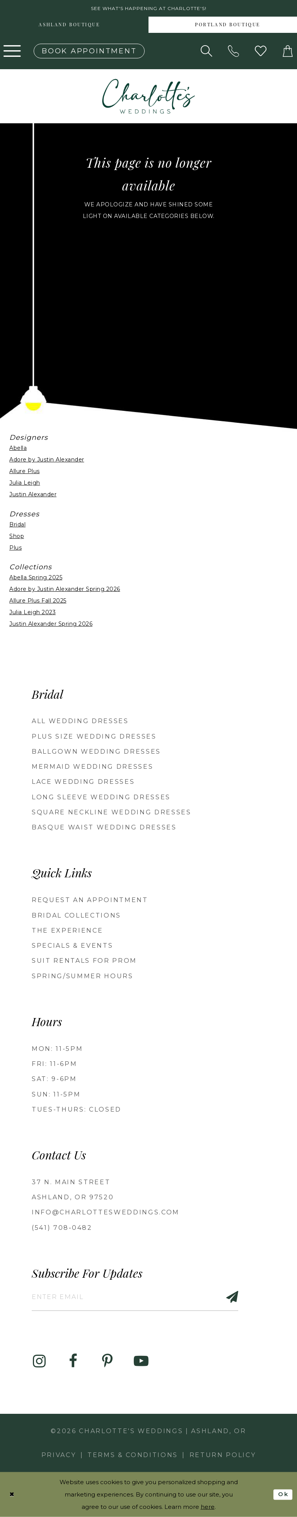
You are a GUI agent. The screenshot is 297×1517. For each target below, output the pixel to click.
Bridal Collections (76, 915)
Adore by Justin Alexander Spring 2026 (64, 589)
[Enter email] (135, 1297)
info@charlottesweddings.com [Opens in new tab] (105, 1212)
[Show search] (206, 51)
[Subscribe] (227, 1297)
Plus (15, 547)
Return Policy (222, 1455)
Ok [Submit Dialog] (283, 1494)
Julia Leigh (24, 482)
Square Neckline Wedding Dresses (111, 812)
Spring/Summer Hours (82, 976)
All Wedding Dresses (80, 721)
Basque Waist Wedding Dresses (104, 827)
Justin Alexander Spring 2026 (50, 623)
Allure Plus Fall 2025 (38, 600)
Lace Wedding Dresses (83, 781)
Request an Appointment (90, 900)
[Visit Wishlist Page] (260, 51)
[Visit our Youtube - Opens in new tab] (141, 1361)
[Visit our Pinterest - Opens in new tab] (107, 1361)
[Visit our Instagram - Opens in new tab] (39, 1361)
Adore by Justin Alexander (46, 459)
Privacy (58, 1455)
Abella (18, 447)
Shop (16, 536)
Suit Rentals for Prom (84, 960)
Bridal (17, 524)
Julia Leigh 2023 (32, 612)
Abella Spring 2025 (35, 577)
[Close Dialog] (12, 1494)
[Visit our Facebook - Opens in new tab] (73, 1361)
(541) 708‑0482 (62, 1227)
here (208, 1506)
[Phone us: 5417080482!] (233, 51)
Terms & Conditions (132, 1455)
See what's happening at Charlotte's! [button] (149, 8)
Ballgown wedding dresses (96, 751)
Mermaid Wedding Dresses (92, 766)
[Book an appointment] (89, 51)
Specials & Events (72, 945)
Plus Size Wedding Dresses (94, 736)
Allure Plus (24, 471)
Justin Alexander (32, 494)
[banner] (148, 96)
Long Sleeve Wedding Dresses (101, 797)
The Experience (67, 930)
